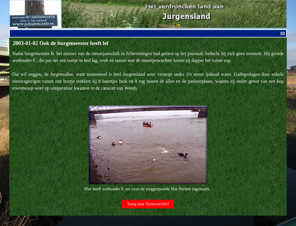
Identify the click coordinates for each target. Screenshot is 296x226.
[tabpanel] (148, 121)
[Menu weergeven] (282, 33)
